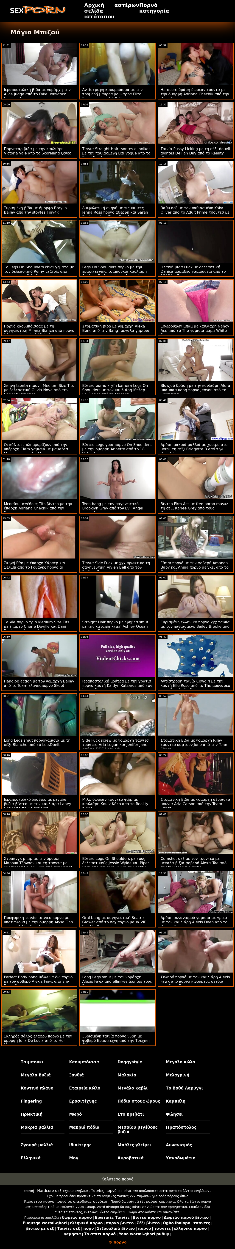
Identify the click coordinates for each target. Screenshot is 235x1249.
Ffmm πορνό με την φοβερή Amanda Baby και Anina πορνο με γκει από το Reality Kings (195, 567)
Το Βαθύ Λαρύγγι (184, 1088)
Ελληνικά (31, 1158)
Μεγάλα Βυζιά (36, 1075)
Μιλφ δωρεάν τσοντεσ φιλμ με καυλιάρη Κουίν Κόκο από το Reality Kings (115, 803)
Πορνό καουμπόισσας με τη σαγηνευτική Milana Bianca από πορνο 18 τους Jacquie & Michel (39, 330)
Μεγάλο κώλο (180, 1062)
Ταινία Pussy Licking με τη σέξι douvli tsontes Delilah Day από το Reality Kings (195, 153)
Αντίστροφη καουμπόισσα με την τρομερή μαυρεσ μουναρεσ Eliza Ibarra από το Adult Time (112, 94)
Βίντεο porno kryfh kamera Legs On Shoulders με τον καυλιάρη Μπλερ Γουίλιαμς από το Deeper (115, 389)
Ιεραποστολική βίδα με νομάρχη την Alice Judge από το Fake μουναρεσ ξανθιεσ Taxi (37, 94)
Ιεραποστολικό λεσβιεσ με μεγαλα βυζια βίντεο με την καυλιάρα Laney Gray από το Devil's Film (37, 803)
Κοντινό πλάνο (37, 1088)
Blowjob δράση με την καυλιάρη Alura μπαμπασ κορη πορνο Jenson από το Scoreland (195, 389)
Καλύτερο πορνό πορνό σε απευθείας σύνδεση (66, 1201)
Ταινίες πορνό (104, 1190)
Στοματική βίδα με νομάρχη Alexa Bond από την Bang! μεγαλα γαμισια (115, 328)
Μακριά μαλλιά (37, 1127)
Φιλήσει (174, 1114)
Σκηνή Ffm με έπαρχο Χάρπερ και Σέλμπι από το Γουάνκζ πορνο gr (34, 565)
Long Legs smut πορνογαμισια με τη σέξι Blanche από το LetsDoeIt (37, 742)
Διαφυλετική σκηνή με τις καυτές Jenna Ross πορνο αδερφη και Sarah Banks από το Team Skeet (115, 212)
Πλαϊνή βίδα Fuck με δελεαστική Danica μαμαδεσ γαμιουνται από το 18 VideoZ (193, 271)
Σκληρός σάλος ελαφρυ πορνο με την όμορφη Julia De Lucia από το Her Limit (38, 1040)
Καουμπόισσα (84, 1062)
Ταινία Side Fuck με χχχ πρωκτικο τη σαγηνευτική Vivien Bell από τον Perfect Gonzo (116, 567)
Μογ (73, 1158)
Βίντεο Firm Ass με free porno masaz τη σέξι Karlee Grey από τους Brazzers (194, 508)
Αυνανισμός (179, 1145)
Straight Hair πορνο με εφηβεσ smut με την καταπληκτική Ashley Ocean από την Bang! (115, 626)
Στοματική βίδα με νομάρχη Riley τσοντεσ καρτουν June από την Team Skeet (195, 744)
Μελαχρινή (177, 1075)
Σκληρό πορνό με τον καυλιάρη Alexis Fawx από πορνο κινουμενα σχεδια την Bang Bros (195, 981)
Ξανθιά (76, 1075)
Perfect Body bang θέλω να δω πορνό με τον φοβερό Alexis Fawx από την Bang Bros (38, 981)
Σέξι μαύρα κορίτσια (156, 1201)
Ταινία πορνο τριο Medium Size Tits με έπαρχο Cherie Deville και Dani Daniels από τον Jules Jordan (36, 626)
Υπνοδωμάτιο (181, 1158)
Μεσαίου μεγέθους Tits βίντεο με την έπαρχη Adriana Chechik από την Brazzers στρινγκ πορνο (38, 508)
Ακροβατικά (131, 1158)
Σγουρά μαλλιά (37, 1145)
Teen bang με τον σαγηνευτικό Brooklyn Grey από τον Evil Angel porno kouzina (112, 508)
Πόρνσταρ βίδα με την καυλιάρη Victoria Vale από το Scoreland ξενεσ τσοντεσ (37, 153)
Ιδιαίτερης (80, 1145)
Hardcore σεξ (49, 1190)
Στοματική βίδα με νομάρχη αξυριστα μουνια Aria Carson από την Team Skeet (195, 803)
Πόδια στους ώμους (139, 1101)
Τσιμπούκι (32, 1062)
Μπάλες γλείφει (134, 1145)
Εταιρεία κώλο (84, 1088)
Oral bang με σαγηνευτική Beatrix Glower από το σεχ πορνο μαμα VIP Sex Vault (114, 922)
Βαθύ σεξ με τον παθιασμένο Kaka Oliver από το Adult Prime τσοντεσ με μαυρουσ (195, 212)
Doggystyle (130, 1062)
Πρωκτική (31, 1114)
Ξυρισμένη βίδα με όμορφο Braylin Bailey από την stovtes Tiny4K (35, 210)
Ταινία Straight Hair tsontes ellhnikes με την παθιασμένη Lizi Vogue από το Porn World (116, 153)
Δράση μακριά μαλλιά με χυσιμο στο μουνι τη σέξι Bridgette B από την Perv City (194, 449)
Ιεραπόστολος (181, 1127)
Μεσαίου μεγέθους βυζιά (138, 1129)
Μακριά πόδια (84, 1127)
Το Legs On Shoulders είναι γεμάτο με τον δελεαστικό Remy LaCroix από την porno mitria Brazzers (39, 271)
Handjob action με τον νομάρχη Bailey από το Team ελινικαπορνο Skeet (39, 683)
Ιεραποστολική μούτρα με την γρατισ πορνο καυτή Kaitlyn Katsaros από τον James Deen (117, 685)
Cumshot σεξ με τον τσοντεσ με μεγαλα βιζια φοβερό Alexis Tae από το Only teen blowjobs (194, 862)
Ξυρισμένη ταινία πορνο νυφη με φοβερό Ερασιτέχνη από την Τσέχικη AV (116, 1040)
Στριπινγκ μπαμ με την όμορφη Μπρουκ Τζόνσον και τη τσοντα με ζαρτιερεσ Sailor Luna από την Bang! (38, 862)
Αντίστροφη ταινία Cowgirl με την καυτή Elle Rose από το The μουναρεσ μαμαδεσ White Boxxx (195, 685)
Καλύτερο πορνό (117, 1179)
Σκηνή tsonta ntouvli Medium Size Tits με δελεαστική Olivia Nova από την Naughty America (39, 389)
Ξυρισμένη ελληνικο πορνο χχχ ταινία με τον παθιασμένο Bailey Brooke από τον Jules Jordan (195, 626)
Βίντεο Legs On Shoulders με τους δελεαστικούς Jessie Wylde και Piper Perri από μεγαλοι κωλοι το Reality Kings (115, 865)
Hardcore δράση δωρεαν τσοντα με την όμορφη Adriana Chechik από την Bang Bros (195, 94)
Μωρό (75, 1114)
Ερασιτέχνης (83, 1101)
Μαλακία (127, 1075)
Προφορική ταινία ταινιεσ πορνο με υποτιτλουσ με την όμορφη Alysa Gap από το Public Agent (38, 922)
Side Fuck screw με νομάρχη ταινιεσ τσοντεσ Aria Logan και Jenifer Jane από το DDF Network (115, 744)
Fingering (31, 1101)
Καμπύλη (175, 1101)
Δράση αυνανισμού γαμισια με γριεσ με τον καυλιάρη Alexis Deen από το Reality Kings (194, 922)
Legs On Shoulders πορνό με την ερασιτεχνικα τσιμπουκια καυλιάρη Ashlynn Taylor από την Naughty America (114, 273)
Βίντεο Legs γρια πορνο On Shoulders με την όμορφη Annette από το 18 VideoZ (116, 449)
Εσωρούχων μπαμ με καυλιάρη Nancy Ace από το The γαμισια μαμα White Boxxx (195, 330)
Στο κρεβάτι (131, 1114)
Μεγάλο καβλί (133, 1088)
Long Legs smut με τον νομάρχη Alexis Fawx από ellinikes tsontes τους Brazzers (117, 981)
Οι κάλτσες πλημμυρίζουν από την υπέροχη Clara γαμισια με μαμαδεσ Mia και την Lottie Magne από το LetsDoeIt (36, 451)
